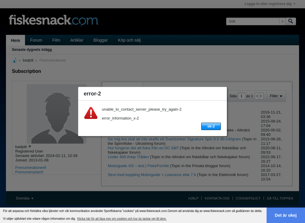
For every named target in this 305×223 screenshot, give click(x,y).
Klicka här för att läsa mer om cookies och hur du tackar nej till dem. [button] (121, 218)
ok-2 (211, 126)
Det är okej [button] (286, 215)
